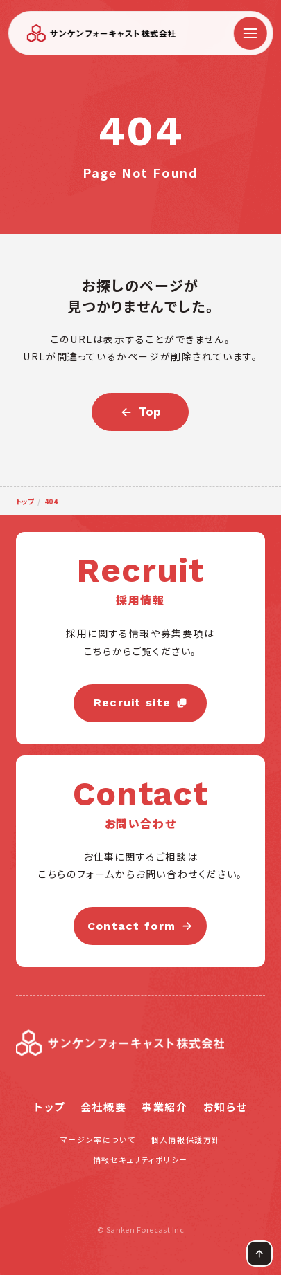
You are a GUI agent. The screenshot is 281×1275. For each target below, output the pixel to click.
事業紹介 (164, 1106)
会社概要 (103, 1106)
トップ (49, 1106)
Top (150, 412)
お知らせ (225, 1106)
